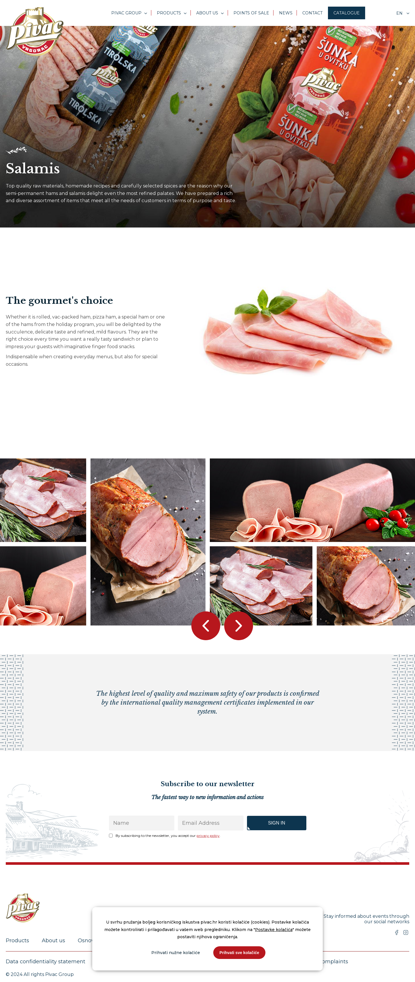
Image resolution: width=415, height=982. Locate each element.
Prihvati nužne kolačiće (175, 952)
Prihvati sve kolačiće (239, 952)
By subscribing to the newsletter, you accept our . (168, 835)
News (286, 13)
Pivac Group (126, 13)
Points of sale (251, 13)
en (400, 13)
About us (207, 13)
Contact (312, 13)
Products (169, 13)
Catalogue (346, 13)
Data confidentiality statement (45, 961)
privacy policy (208, 835)
